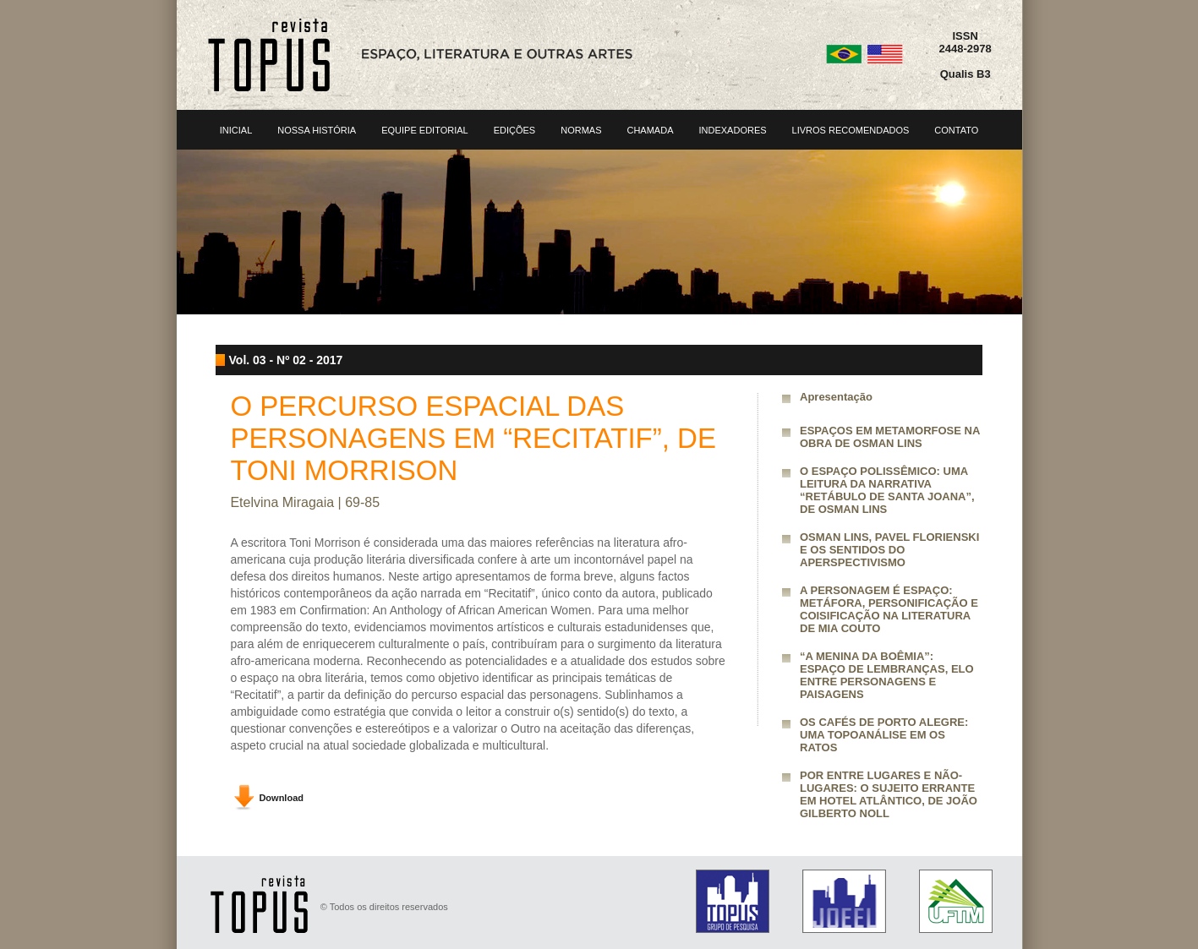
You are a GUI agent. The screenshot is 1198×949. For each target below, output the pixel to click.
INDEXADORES (732, 130)
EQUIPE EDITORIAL (424, 130)
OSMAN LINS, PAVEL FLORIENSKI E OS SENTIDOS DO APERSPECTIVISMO (889, 550)
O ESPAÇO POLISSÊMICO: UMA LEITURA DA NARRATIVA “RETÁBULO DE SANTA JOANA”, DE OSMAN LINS (887, 490)
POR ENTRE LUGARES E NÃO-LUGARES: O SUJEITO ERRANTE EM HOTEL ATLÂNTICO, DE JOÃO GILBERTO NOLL (888, 794)
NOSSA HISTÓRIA (316, 130)
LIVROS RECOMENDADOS (851, 130)
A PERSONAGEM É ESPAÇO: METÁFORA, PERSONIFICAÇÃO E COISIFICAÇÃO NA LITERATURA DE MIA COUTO (889, 609)
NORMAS (581, 130)
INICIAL (236, 130)
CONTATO (956, 130)
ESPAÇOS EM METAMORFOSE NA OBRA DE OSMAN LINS (890, 437)
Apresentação (836, 396)
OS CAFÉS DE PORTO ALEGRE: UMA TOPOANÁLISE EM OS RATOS (884, 735)
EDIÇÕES (515, 130)
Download (281, 798)
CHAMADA (649, 130)
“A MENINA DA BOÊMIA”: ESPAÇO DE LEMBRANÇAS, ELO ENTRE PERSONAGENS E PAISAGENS (887, 675)
